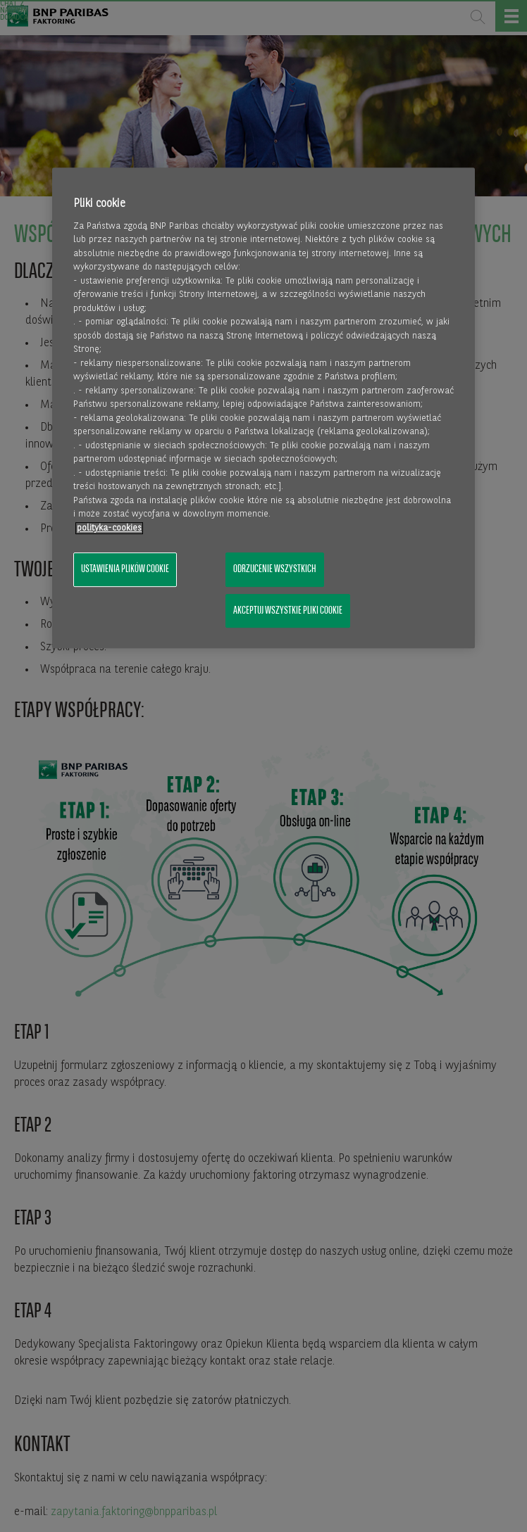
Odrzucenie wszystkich (274, 570)
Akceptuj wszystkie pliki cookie (287, 610)
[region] (263, 408)
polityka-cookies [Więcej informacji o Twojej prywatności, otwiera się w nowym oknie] (109, 528)
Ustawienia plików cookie (125, 570)
